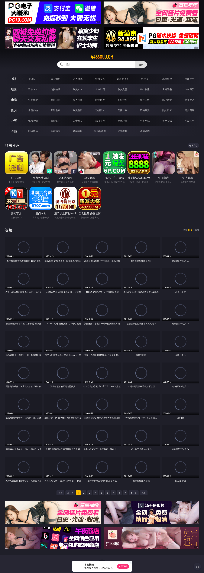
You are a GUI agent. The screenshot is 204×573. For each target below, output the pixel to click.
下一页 (133, 492)
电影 (14, 100)
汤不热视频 (100, 131)
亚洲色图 (55, 110)
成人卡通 (77, 99)
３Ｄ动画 (100, 89)
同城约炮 (33, 131)
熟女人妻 (122, 89)
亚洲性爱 (33, 99)
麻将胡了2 (122, 78)
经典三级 (145, 99)
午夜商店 (55, 131)
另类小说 (145, 120)
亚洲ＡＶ (33, 89)
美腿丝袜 (122, 110)
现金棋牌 (167, 78)
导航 (14, 131)
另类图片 (189, 110)
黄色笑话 (167, 120)
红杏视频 (122, 131)
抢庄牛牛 (189, 78)
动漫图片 (100, 110)
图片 (14, 110)
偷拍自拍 (55, 99)
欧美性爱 (100, 99)
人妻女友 (77, 120)
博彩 (14, 79)
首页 (60, 492)
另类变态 (189, 99)
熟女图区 (167, 110)
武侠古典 (100, 120)
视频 (14, 89)
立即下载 (123, 566)
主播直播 (167, 89)
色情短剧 (145, 131)
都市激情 (33, 120)
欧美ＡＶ (77, 89)
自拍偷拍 (55, 89)
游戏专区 (100, 78)
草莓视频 (77, 131)
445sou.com (102, 57)
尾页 (144, 492)
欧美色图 (77, 110)
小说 (14, 121)
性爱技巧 (189, 120)
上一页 (70, 492)
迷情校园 (122, 120)
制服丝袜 (122, 99)
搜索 (141, 64)
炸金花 (144, 78)
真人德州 (55, 78)
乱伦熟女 (167, 99)
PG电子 (33, 78)
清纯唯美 (145, 110)
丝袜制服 (145, 89)
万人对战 (77, 78)
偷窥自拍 (33, 110)
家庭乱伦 (55, 120)
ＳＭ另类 (189, 89)
